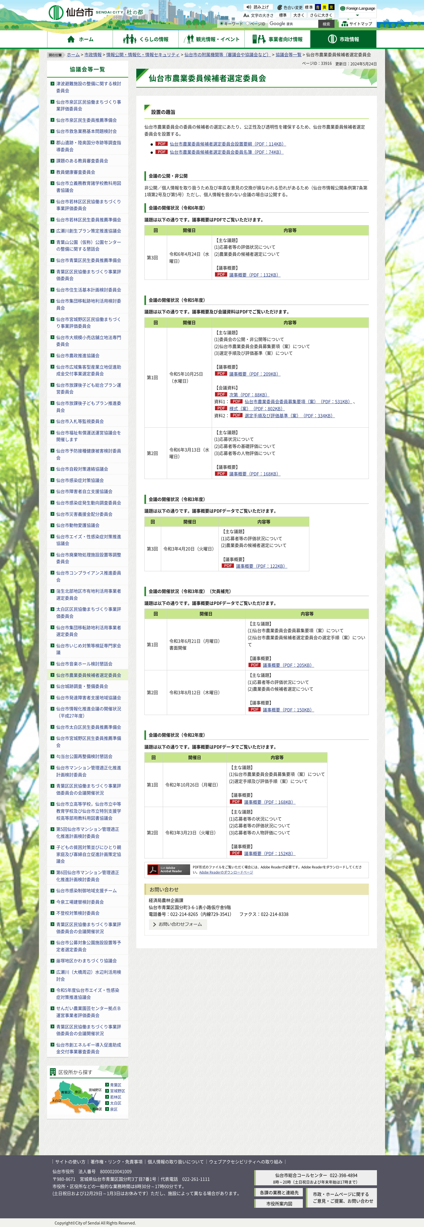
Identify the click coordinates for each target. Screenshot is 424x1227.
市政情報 (93, 54)
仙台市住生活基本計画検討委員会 (88, 289)
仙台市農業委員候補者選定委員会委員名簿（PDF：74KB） (227, 152)
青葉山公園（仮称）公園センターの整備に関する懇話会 (88, 245)
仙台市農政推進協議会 (78, 355)
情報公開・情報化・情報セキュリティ (143, 54)
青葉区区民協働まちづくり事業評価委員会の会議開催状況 (88, 789)
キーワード (231, 23)
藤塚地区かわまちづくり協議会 (86, 960)
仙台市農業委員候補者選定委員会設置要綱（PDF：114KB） (228, 144)
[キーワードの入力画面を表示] (221, 23)
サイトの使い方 (70, 1161)
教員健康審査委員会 (75, 172)
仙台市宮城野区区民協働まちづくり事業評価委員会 (88, 322)
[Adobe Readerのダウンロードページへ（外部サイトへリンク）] (168, 867)
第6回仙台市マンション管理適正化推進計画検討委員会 (87, 875)
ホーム (73, 54)
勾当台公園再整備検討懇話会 (84, 756)
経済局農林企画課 (166, 900)
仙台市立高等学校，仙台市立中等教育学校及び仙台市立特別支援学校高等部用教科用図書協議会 (88, 810)
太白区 (115, 1102)
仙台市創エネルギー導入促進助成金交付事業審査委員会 (88, 1048)
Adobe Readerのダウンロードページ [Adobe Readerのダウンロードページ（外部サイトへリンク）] (226, 872)
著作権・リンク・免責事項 (117, 1161)
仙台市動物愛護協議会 (78, 525)
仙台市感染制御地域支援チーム (86, 890)
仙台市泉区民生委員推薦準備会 (86, 120)
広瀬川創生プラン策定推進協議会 (88, 230)
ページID (255, 23)
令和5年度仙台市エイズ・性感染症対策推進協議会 (87, 993)
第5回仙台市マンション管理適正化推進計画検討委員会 (87, 832)
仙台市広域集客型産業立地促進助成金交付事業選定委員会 (88, 370)
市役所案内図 (279, 1203)
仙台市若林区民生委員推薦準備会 (88, 219)
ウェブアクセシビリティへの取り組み (246, 1161)
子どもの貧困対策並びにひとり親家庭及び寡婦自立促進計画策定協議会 (88, 854)
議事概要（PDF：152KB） (288, 853)
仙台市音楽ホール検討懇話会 (84, 663)
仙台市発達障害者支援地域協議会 (88, 697)
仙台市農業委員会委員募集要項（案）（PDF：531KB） (298, 401)
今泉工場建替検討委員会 (80, 901)
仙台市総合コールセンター (301, 1175)
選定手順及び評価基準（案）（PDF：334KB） (290, 415)
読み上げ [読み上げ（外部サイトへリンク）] (261, 6)
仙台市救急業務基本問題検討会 (86, 131)
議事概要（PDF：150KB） (288, 709)
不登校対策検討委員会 (78, 913)
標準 (309, 7)
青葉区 (115, 1084)
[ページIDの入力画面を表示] (247, 23)
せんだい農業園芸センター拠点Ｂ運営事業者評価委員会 (88, 1011)
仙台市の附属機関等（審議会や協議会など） (227, 54)
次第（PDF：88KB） (249, 394)
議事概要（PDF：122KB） (288, 566)
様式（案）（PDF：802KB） (257, 408)
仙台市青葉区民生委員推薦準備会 (88, 260)
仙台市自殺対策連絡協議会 (82, 468)
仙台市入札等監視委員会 (80, 421)
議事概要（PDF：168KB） (255, 473)
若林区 (115, 1097)
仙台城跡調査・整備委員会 (82, 686)
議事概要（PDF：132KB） (255, 274)
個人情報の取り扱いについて (176, 1161)
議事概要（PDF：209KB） (255, 373)
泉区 (114, 1109)
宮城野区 (117, 1090)
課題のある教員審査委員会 (82, 160)
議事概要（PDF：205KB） (288, 665)
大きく (299, 15)
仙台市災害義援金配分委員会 (84, 514)
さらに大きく (321, 15)
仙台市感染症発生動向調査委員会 (88, 502)
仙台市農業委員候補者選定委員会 (88, 675)
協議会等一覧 (289, 54)
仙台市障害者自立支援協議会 (84, 491)
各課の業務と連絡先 (279, 1192)
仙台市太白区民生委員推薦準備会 (88, 727)
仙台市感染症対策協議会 (80, 480)
